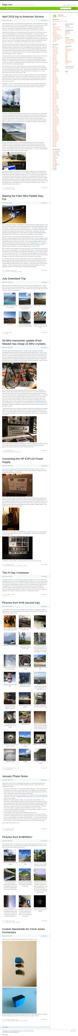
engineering (8, 270)
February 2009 (55, 117)
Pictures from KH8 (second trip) (21, 602)
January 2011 (55, 93)
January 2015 (55, 51)
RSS (71, 5)
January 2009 (55, 118)
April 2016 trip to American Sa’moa (23, 16)
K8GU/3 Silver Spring (57, 29)
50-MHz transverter (18, 350)
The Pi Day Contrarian (15, 572)
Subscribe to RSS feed (67, 16)
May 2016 (54, 46)
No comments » (44, 20)
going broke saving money (10, 565)
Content (68, 5)
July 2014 (54, 55)
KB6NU (66, 55)
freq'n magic (7, 1020)
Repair (54, 21)
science (6, 333)
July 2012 (54, 72)
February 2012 (55, 78)
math (6, 595)
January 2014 (55, 63)
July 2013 (54, 66)
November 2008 (56, 121)
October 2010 (55, 95)
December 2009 (56, 109)
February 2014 (55, 62)
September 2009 (56, 113)
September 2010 (56, 97)
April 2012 (54, 75)
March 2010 (55, 105)
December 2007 (56, 135)
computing (55, 152)
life (10, 828)
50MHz (6, 451)
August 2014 (55, 54)
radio (7, 187)
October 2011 (55, 82)
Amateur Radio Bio (56, 27)
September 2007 (56, 139)
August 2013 (55, 64)
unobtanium (18, 922)
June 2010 (55, 101)
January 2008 (55, 134)
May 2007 (54, 145)
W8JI (66, 34)
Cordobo (32, 1030)
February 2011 (55, 91)
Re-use (57, 21)
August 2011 (55, 83)
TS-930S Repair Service (58, 37)
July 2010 (54, 99)
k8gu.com (7, 4)
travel (10, 187)
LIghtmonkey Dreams (69, 39)
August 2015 (55, 48)
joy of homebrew (13, 271)
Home (64, 5)
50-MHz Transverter (57, 35)
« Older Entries (5, 1027)
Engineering (12, 8)
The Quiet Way (68, 43)
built (37, 246)
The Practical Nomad (69, 27)
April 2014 (54, 59)
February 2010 (55, 106)
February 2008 (55, 133)
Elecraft (24, 352)
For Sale (18, 8)
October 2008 (55, 122)
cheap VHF (10, 451)
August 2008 (55, 125)
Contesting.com (68, 50)
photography (55, 164)
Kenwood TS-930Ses (38, 350)
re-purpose (25, 565)
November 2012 (56, 70)
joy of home (7, 271)
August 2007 (55, 141)
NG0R (66, 59)
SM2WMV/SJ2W (68, 61)
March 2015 (55, 50)
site (53, 167)
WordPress (20, 1030)
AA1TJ (66, 47)
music (54, 160)
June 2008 (55, 127)
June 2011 (55, 86)
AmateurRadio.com (69, 49)
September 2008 (56, 123)
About (7, 8)
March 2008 (55, 131)
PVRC (43, 809)
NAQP (15, 809)
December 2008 (56, 119)
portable (13, 188)
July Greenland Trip (14, 278)
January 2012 (55, 79)
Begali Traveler (34, 243)
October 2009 (55, 111)
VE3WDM (67, 62)
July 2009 (54, 114)
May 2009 (54, 115)
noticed (13, 594)
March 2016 (55, 47)
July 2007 (54, 142)
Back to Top (73, 1030)
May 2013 (54, 67)
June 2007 (55, 143)
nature (54, 161)
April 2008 (54, 130)
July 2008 (54, 126)
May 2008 (54, 129)
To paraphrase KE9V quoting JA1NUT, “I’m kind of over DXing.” (30, 796)
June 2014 (55, 56)
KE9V (66, 57)
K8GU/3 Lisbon (56, 28)
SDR (11, 769)
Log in (74, 5)
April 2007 (54, 146)
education (54, 153)
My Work (54, 32)
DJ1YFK (66, 51)
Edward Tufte (67, 33)
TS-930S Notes (56, 36)
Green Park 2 (26, 1030)
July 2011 (54, 85)
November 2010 (56, 94)
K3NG (66, 53)
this (38, 246)
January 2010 (55, 107)
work (13, 187)
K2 (11, 188)
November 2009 (56, 110)
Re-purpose (61, 21)
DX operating (7, 188)
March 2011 (55, 90)
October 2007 (55, 138)
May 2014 (54, 58)
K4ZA (66, 54)
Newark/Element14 (39, 401)
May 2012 (54, 74)
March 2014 (55, 60)
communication (55, 151)
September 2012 (56, 71)
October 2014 (55, 52)
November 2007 (56, 137)
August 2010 (55, 98)
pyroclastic (7, 830)
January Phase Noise (15, 776)
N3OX (66, 58)
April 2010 (54, 103)
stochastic (11, 830)
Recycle (65, 21)
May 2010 (54, 102)
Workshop (55, 40)
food (53, 156)
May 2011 (54, 87)
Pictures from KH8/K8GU (17, 836)
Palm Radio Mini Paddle (40, 232)
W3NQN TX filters (56, 39)
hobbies (8, 828)
